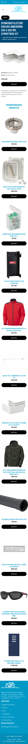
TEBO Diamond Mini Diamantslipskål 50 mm (14, 142)
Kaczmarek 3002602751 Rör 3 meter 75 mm (14, 519)
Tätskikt (15, 72)
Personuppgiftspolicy (9, 741)
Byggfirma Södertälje (8, 704)
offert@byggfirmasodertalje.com (19, 2)
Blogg (8, 739)
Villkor (19, 739)
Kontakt (14, 739)
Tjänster (4, 708)
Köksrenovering (6, 720)
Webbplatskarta (20, 741)
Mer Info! (14, 84)
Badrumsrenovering (8, 717)
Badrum (10, 72)
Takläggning (6, 714)
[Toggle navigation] (3, 9)
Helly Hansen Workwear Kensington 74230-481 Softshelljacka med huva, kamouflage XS (14, 472)
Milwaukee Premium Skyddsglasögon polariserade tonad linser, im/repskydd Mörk (14, 614)
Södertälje (5, 2)
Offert (5, 17)
